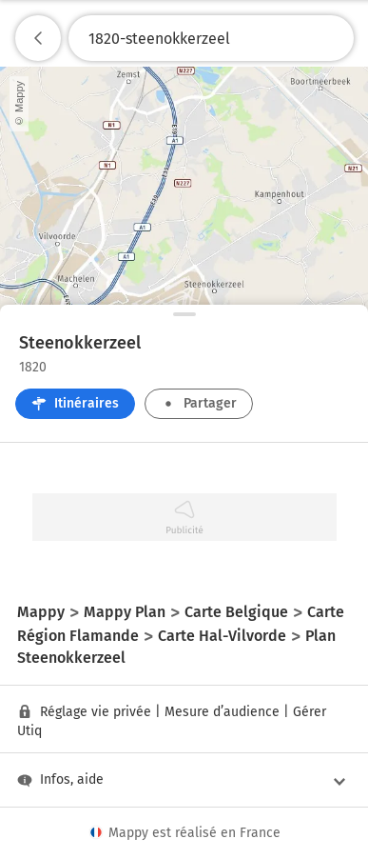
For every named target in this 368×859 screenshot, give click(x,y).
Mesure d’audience (222, 712)
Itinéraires (75, 403)
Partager (199, 403)
